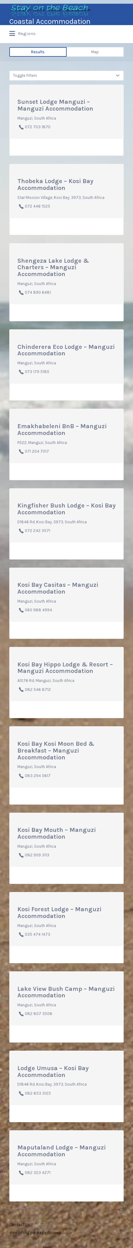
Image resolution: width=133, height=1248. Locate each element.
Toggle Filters (25, 75)
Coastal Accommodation (50, 21)
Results (38, 52)
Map (95, 52)
